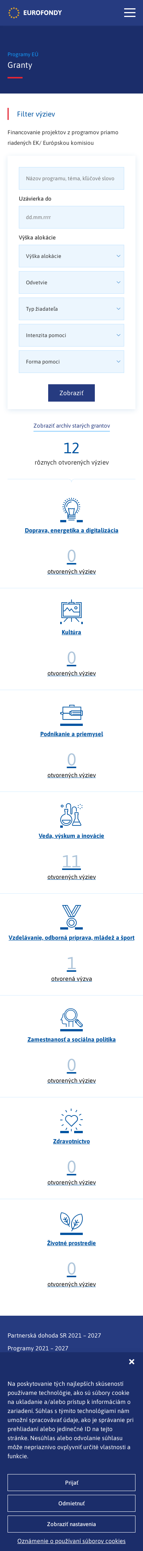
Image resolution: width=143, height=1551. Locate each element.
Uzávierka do (35, 198)
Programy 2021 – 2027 (38, 1348)
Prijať (71, 1482)
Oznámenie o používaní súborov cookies (71, 1540)
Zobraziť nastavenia (71, 1524)
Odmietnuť (71, 1503)
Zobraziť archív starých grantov (71, 425)
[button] (131, 1361)
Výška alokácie (37, 237)
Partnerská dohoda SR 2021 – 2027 (54, 1335)
